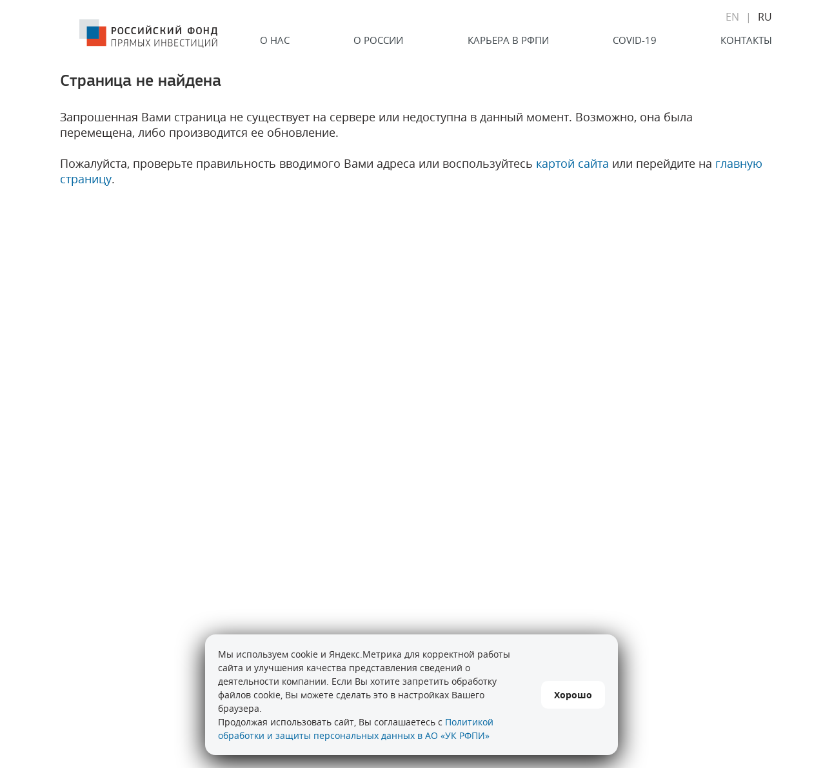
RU (765, 17)
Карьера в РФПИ (508, 40)
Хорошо (573, 695)
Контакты (746, 40)
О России (378, 40)
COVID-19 (635, 40)
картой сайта (572, 163)
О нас (275, 40)
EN (732, 17)
